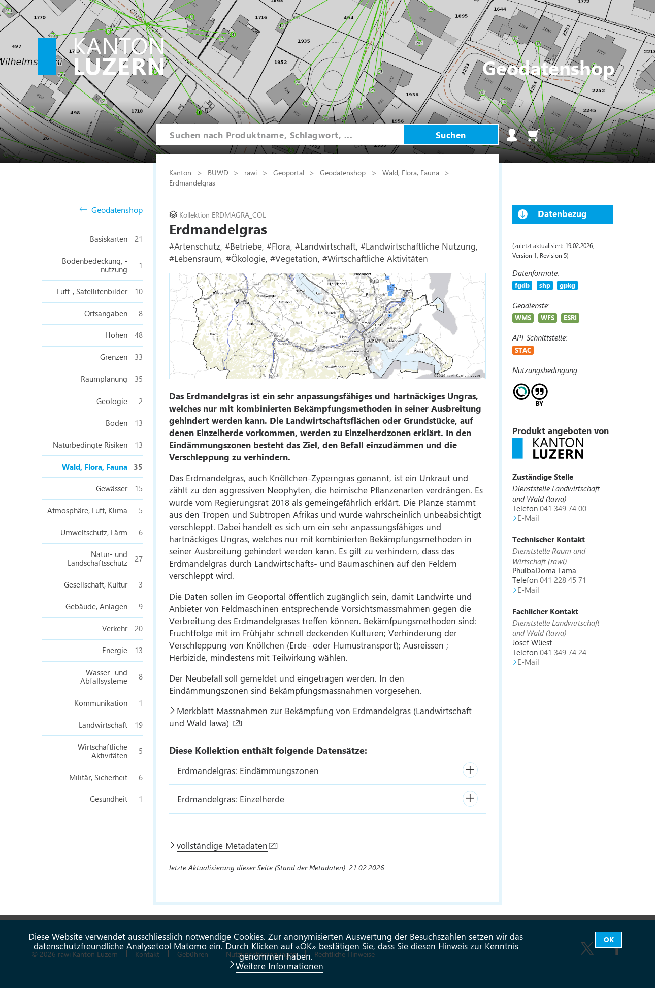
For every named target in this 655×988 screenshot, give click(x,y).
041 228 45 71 (563, 580)
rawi (251, 172)
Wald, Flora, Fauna (411, 172)
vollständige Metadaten (222, 845)
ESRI (570, 317)
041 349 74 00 (563, 508)
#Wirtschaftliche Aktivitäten (375, 258)
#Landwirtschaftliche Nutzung (418, 246)
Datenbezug (562, 213)
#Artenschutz (194, 246)
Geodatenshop (111, 210)
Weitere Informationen (279, 965)
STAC (523, 350)
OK (609, 939)
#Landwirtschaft (325, 246)
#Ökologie (246, 258)
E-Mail (528, 518)
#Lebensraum (195, 258)
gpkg (567, 285)
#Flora (278, 246)
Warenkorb (534, 135)
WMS (523, 317)
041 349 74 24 (563, 652)
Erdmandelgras (192, 182)
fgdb (522, 285)
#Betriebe (243, 246)
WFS (547, 317)
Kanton (181, 172)
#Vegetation (294, 258)
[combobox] (279, 135)
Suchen (451, 134)
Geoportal (289, 172)
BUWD (219, 172)
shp (544, 285)
